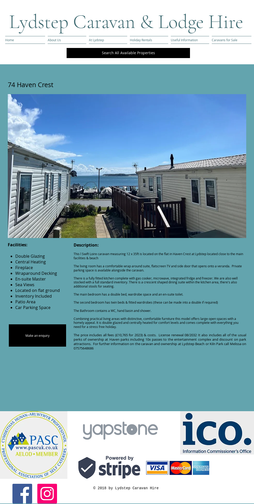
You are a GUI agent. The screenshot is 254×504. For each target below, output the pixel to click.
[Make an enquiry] (37, 335)
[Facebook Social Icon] (22, 493)
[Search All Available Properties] (128, 53)
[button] (127, 166)
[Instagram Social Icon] (47, 493)
